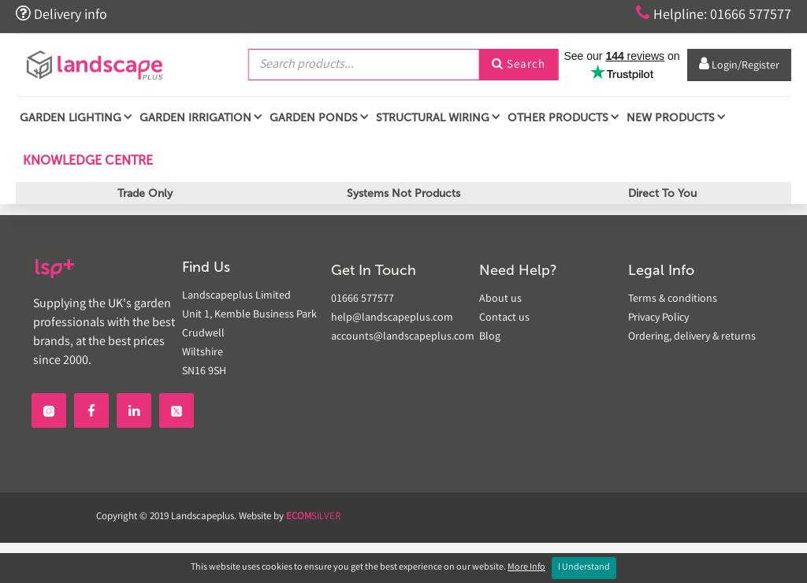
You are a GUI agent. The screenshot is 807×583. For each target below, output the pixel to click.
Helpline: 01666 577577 (713, 14)
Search (518, 65)
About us (500, 299)
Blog (489, 337)
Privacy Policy (658, 318)
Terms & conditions (672, 299)
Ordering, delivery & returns (692, 337)
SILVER (313, 517)
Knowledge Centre (86, 160)
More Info (526, 567)
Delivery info (61, 14)
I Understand (584, 567)
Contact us (504, 318)
